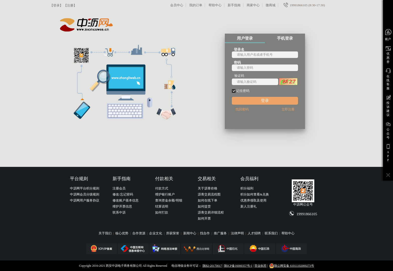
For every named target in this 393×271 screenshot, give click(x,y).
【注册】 (70, 5)
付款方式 (161, 188)
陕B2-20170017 (212, 265)
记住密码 (240, 91)
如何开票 (204, 218)
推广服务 (221, 233)
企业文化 (156, 233)
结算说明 (161, 206)
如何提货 (204, 206)
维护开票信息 (122, 206)
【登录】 (56, 5)
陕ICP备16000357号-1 (238, 265)
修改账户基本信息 (126, 200)
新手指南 (234, 5)
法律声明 (238, 233)
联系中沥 (119, 212)
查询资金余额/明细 (168, 200)
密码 (237, 62)
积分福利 (246, 188)
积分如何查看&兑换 (254, 194)
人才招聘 (254, 233)
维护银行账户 (165, 194)
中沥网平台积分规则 (84, 188)
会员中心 (176, 5)
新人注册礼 (248, 206)
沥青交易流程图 (209, 194)
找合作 (205, 233)
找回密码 (242, 109)
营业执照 (260, 265)
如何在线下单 (207, 200)
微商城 (270, 5)
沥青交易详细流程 (211, 212)
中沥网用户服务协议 (84, 200)
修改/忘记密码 (123, 194)
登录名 (239, 49)
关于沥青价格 (207, 188)
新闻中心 (190, 233)
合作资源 (139, 233)
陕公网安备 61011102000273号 (291, 265)
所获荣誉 (173, 233)
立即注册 (287, 109)
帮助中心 (215, 5)
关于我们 (105, 233)
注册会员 (119, 188)
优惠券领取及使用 (253, 200)
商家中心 (253, 5)
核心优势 (122, 233)
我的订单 (195, 5)
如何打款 (161, 212)
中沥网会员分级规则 (84, 194)
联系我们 (271, 233)
